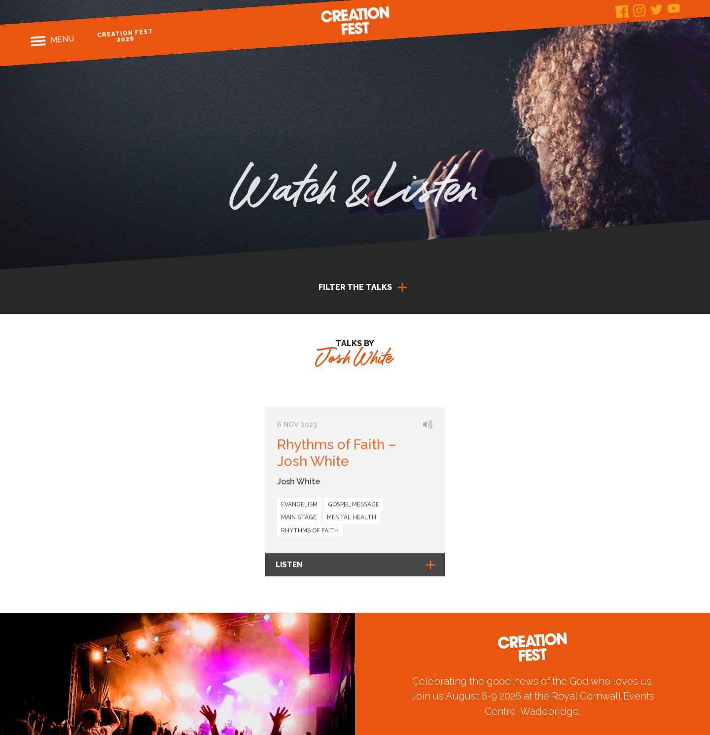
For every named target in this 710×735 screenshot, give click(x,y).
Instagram (639, 10)
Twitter (656, 9)
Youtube (673, 8)
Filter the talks (355, 287)
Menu (62, 39)
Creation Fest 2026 (125, 35)
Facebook (622, 11)
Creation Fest (355, 20)
